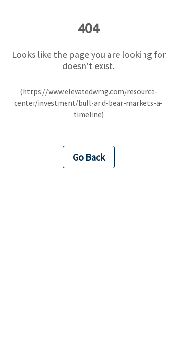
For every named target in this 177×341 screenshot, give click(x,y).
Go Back (89, 157)
